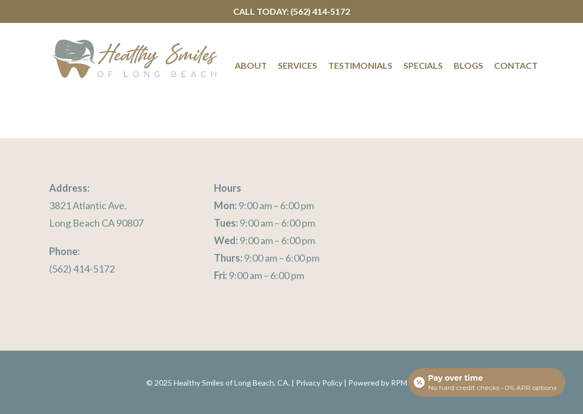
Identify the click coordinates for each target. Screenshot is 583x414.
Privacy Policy (319, 382)
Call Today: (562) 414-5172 (291, 11)
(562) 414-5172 (82, 269)
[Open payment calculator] (487, 382)
